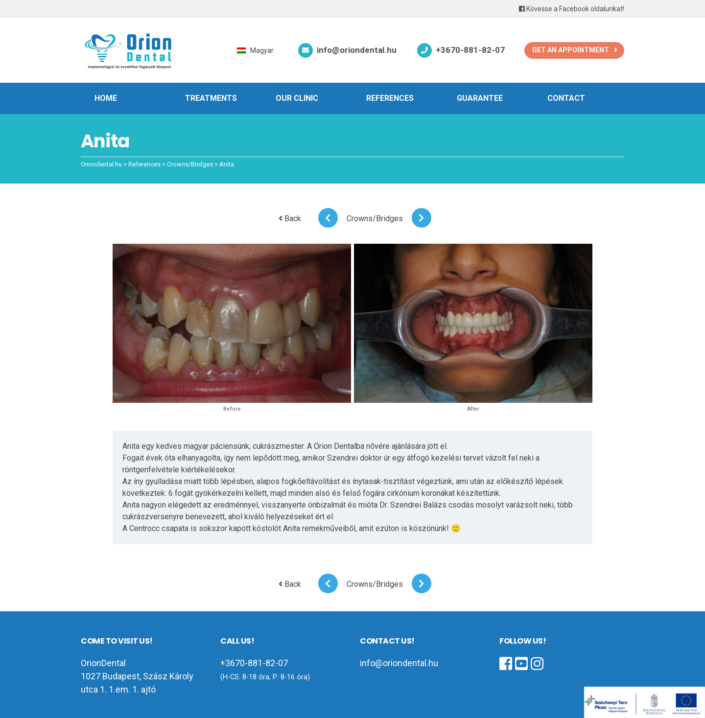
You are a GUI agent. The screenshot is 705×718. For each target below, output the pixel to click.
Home (105, 98)
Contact (566, 98)
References (390, 98)
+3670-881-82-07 (470, 50)
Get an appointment (570, 50)
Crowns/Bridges (375, 218)
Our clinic (297, 98)
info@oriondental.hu (357, 50)
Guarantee (480, 98)
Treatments (211, 98)
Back (290, 218)
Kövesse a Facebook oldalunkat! (571, 9)
